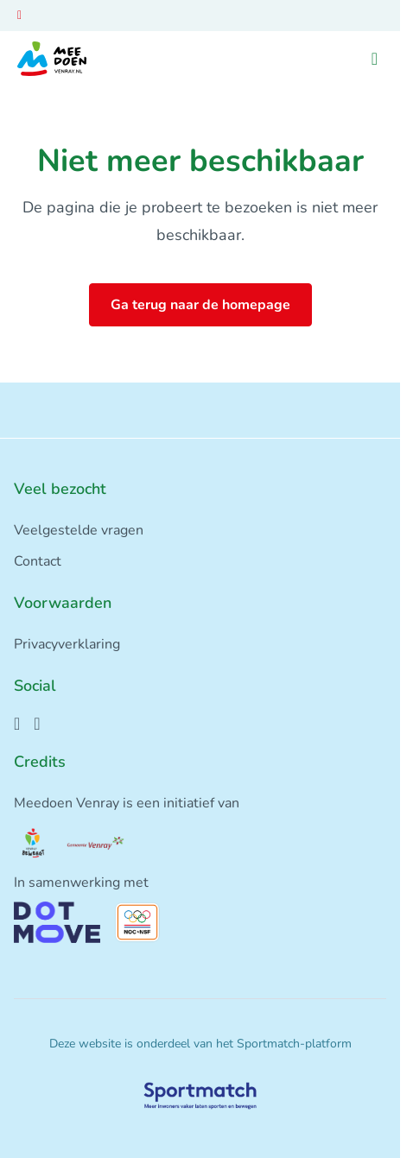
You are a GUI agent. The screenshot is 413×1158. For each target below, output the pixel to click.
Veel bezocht (60, 488)
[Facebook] (17, 723)
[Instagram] (37, 723)
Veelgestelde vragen (78, 530)
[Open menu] (374, 59)
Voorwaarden (62, 602)
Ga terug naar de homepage (200, 304)
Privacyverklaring (67, 644)
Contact (37, 561)
